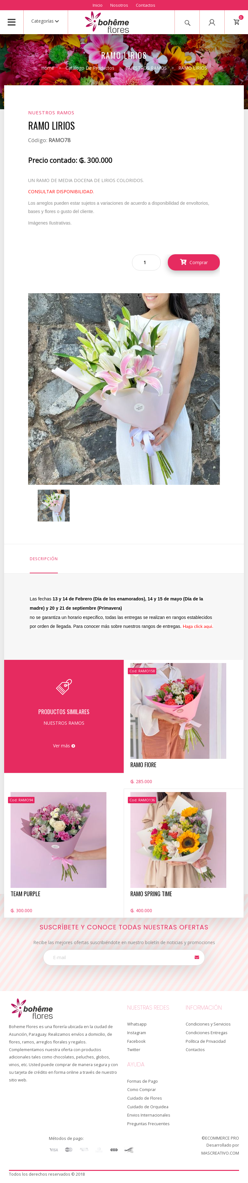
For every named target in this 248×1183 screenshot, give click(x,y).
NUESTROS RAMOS (146, 68)
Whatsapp (137, 1024)
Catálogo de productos (90, 68)
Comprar (194, 262)
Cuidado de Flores (144, 1098)
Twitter (133, 1049)
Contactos (145, 5)
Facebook (136, 1041)
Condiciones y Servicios (208, 1024)
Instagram (136, 1032)
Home (47, 68)
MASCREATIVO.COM (220, 1153)
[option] (54, 506)
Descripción (44, 558)
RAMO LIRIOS (192, 68)
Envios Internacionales (148, 1115)
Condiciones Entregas (207, 1032)
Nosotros (119, 5)
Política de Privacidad (206, 1041)
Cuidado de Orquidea (147, 1107)
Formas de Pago (142, 1081)
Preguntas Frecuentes (148, 1123)
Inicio (98, 5)
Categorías (45, 21)
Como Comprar (141, 1089)
